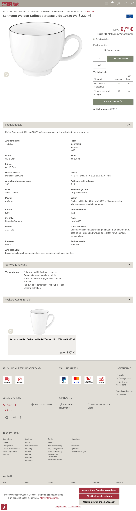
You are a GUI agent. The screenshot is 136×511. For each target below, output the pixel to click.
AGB (72, 443)
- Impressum (61, 507)
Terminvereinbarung (55, 446)
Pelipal (73, 482)
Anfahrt (121, 375)
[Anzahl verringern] (96, 59)
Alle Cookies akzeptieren (99, 496)
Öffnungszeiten (125, 379)
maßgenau (29, 460)
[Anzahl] (100, 59)
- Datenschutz (74, 507)
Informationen (75, 439)
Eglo (26, 482)
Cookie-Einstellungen (78, 451)
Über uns (122, 395)
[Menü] (106, 3)
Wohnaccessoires (31, 446)
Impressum (74, 449)
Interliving (28, 449)
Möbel (27, 443)
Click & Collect (113, 101)
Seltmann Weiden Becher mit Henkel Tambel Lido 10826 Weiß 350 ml (42, 339)
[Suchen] (118, 3)
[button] (112, 3)
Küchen (28, 454)
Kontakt (50, 443)
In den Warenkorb (121, 58)
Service (50, 439)
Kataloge (28, 457)
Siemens (96, 482)
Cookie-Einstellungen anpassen (99, 502)
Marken (28, 451)
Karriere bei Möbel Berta (11, 449)
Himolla (50, 482)
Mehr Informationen (49, 498)
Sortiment (28, 439)
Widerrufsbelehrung (55, 451)
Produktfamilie (100, 45)
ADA (4, 482)
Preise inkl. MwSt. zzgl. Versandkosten (115, 34)
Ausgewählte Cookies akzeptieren (99, 490)
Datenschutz (75, 446)
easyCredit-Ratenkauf (55, 460)
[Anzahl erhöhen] (103, 59)
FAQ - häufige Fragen (55, 449)
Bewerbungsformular (124, 391)
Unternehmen (7, 439)
